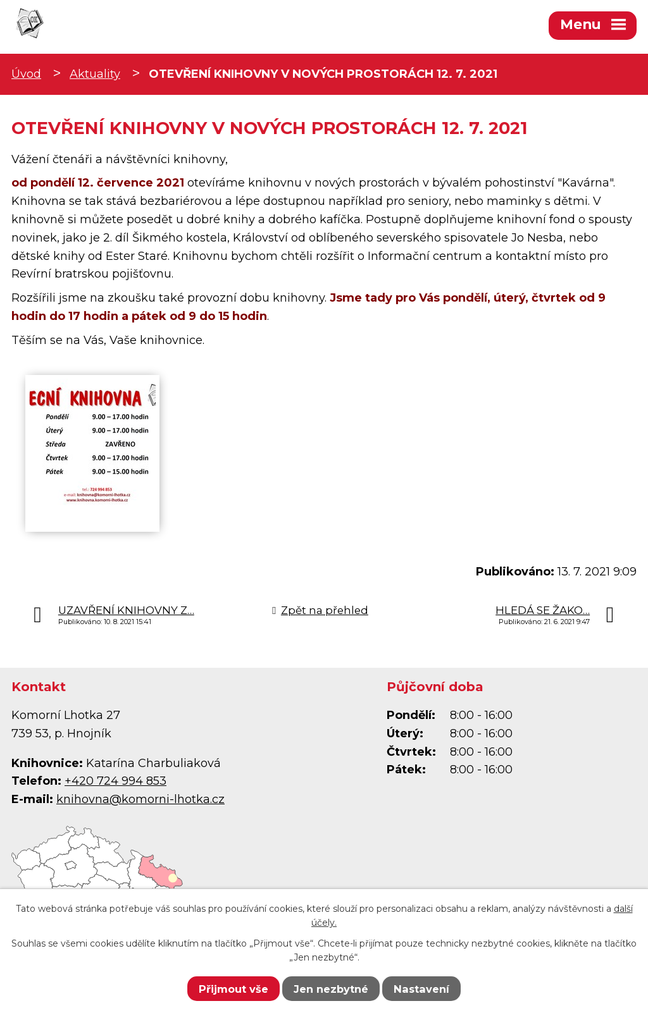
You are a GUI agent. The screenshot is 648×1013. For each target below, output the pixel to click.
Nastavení (421, 989)
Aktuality (95, 74)
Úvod (26, 74)
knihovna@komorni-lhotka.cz (140, 799)
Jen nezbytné (331, 989)
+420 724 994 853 (115, 781)
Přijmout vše (233, 989)
